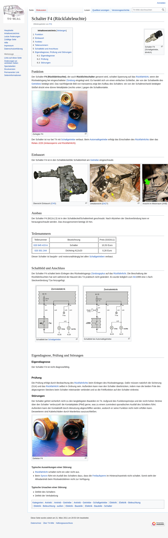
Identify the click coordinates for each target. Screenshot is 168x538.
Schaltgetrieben (97, 256)
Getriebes (36, 84)
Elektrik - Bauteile (74, 506)
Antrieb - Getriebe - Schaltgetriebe (90, 502)
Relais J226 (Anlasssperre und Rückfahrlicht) (53, 143)
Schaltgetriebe (68, 139)
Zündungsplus (98, 273)
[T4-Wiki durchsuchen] (148, 10)
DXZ (104, 204)
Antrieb (48, 502)
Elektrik (113, 502)
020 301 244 (41, 250)
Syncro (44, 475)
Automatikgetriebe (99, 139)
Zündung (70, 80)
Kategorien (37, 502)
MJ (134, 277)
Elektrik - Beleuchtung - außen (48, 506)
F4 (50, 24)
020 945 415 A (41, 245)
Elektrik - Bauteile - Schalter (98, 506)
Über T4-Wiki (48, 523)
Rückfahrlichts (142, 139)
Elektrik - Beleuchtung (129, 502)
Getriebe (94, 160)
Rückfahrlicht (142, 76)
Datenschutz (36, 523)
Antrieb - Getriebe (63, 502)
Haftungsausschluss (64, 523)
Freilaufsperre (99, 475)
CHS (53, 203)
